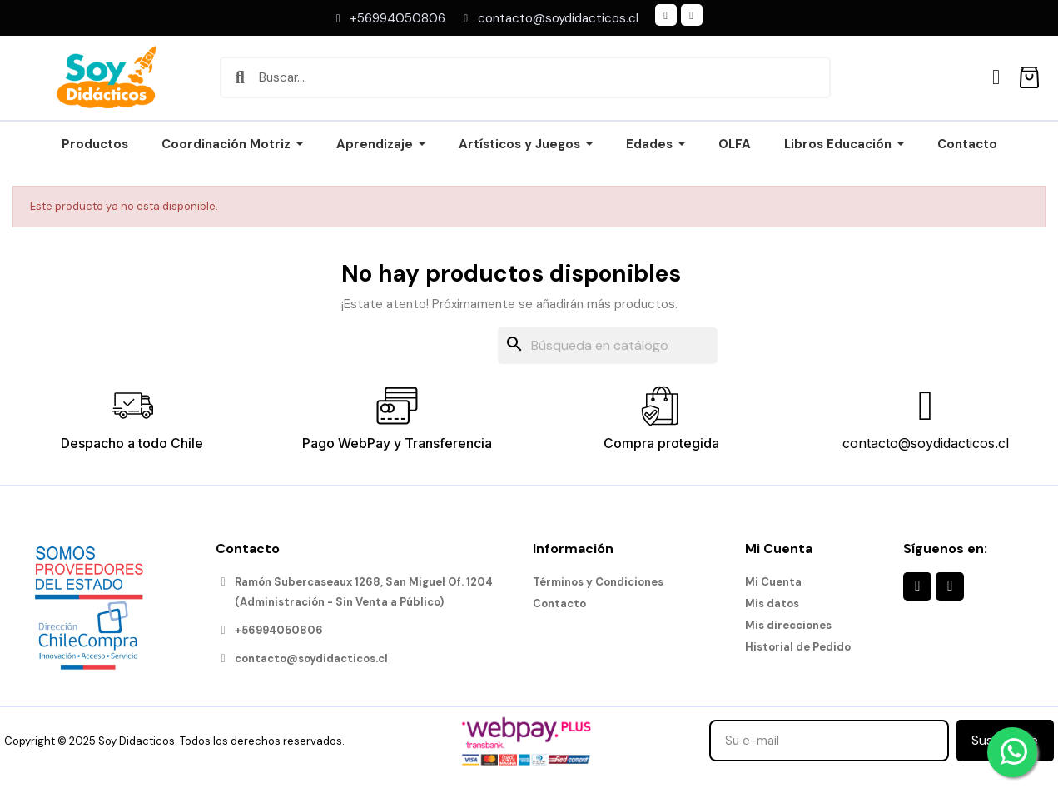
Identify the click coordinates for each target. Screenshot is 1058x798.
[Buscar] (608, 345)
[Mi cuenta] (996, 77)
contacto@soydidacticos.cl (925, 443)
